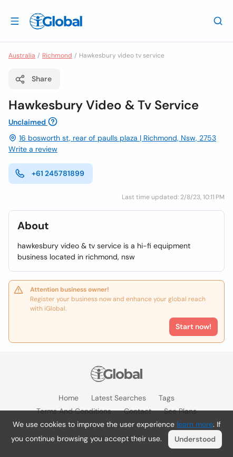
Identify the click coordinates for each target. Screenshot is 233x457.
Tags (166, 398)
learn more (195, 424)
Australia (21, 55)
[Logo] (56, 21)
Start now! (193, 326)
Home (69, 398)
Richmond (57, 55)
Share (33, 79)
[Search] (218, 20)
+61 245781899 (49, 173)
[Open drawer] (14, 20)
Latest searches (118, 398)
